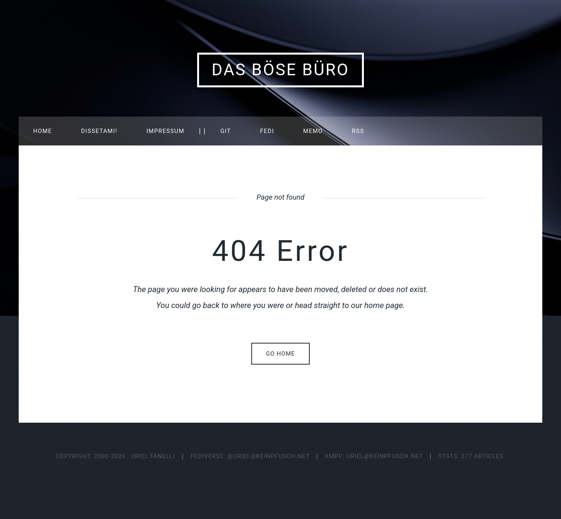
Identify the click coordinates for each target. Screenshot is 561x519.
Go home (280, 353)
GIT (226, 131)
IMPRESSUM (165, 131)
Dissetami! (99, 131)
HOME (42, 131)
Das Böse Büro (280, 69)
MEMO (313, 131)
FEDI (267, 131)
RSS (358, 131)
